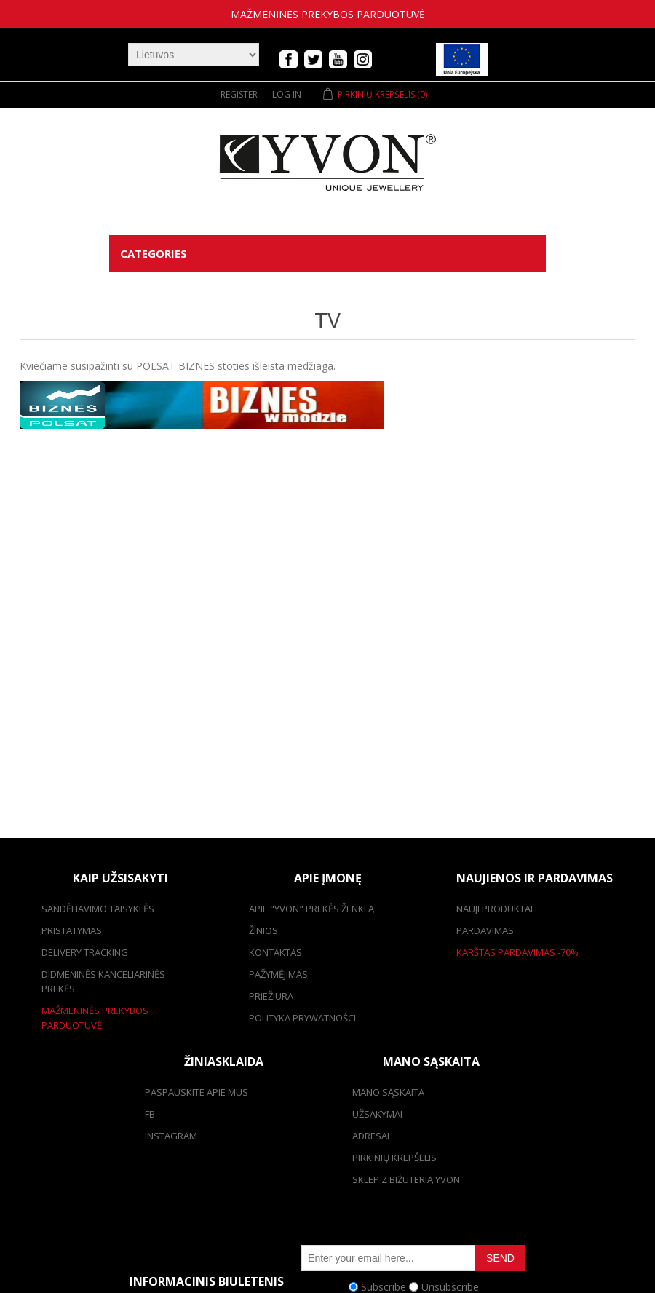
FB (150, 1113)
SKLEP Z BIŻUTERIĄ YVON (406, 1179)
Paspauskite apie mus (196, 1092)
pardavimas (485, 930)
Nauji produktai (494, 908)
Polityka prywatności (302, 1017)
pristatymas (71, 930)
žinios (263, 930)
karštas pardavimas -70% (517, 952)
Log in (286, 94)
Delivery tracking (84, 952)
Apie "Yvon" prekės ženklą (311, 908)
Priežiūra (271, 996)
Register (239, 94)
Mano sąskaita (388, 1092)
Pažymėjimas (278, 974)
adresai (370, 1135)
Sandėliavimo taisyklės (97, 908)
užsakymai (377, 1113)
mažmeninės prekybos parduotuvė (328, 14)
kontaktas (275, 952)
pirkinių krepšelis (394, 1157)
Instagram (171, 1135)
